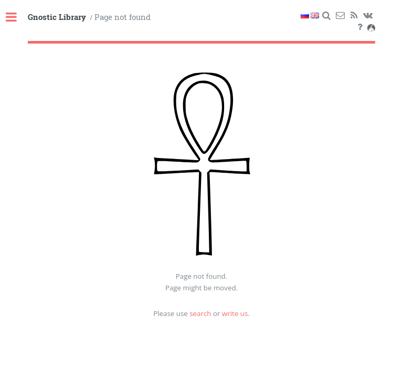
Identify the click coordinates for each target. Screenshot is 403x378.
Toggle (17, 17)
